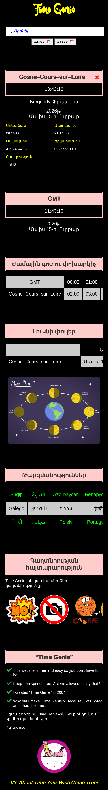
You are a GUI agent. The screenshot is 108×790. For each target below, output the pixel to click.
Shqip (16, 494)
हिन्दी (98, 508)
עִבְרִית (66, 508)
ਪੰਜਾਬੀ (16, 522)
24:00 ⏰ (65, 42)
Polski (66, 522)
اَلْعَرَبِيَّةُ (38, 494)
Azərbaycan (66, 494)
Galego (16, 508)
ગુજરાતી (39, 508)
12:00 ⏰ (42, 42)
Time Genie (54, 10)
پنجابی (38, 522)
